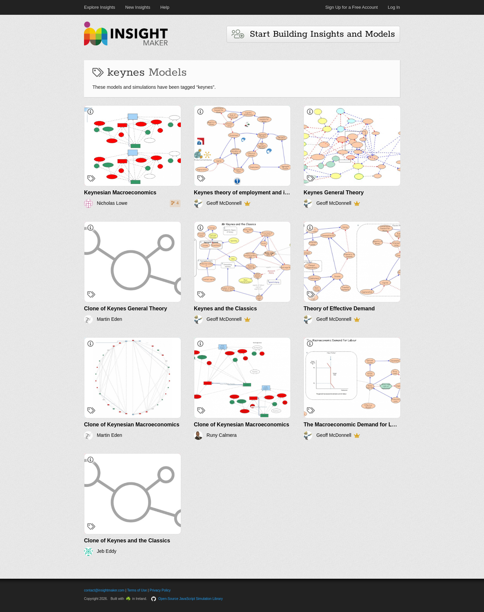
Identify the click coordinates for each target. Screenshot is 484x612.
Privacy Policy (160, 590)
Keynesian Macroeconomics (120, 192)
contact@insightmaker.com (104, 590)
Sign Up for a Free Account (351, 7)
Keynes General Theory (334, 192)
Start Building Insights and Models (313, 34)
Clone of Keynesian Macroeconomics (131, 424)
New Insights (137, 7)
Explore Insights (99, 7)
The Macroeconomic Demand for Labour (355, 424)
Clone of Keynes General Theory (125, 308)
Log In (394, 7)
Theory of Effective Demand (339, 308)
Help (164, 7)
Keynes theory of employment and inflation (249, 192)
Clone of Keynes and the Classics (127, 540)
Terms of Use (137, 590)
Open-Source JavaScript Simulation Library (190, 599)
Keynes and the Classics (225, 308)
